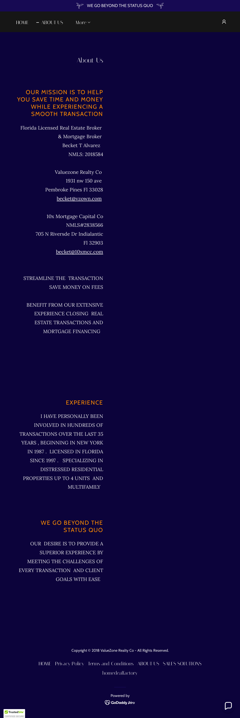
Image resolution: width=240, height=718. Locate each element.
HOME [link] (22, 22)
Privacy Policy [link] (69, 663)
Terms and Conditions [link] (111, 663)
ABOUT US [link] (52, 22)
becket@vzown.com (79, 198)
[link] (120, 702)
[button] (81, 22)
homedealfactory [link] (120, 673)
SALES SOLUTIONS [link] (182, 663)
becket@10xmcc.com (79, 252)
